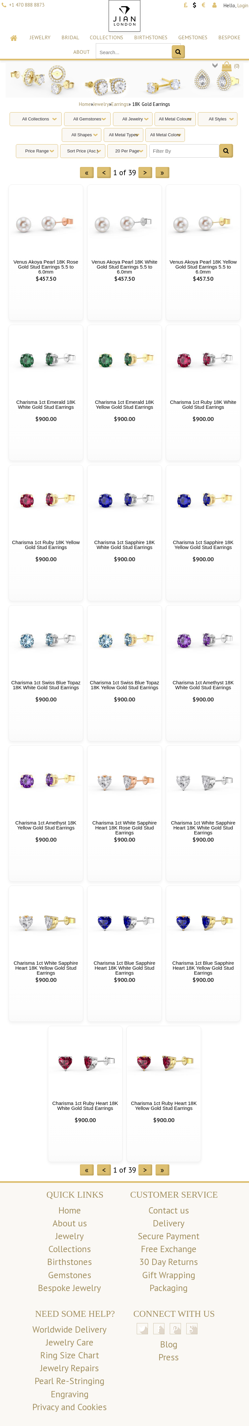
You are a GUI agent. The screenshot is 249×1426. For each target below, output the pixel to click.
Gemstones (192, 37)
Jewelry (40, 37)
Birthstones (150, 37)
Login (242, 5)
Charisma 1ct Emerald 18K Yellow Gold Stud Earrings (124, 404)
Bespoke (229, 37)
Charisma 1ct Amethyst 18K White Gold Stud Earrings (203, 685)
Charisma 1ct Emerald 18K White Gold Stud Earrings (45, 404)
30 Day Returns (168, 1262)
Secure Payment (168, 1236)
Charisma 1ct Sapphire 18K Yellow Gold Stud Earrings (203, 544)
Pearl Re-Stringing (69, 1381)
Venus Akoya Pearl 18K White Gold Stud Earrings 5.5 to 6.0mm (124, 267)
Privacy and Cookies (69, 1407)
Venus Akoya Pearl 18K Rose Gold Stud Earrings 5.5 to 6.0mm (46, 267)
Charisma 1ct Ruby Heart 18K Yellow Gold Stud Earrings (163, 1105)
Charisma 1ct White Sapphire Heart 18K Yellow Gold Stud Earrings (46, 968)
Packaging (169, 1288)
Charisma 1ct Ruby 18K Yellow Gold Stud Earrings (46, 544)
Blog (168, 1344)
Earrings (119, 104)
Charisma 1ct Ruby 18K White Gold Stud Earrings (203, 404)
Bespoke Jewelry (69, 1288)
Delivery (169, 1223)
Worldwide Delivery (69, 1329)
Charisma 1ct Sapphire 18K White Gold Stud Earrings (124, 544)
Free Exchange (168, 1249)
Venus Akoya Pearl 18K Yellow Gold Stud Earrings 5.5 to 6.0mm (202, 267)
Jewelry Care (69, 1342)
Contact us (168, 1210)
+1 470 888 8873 (27, 5)
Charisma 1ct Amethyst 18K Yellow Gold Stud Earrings (45, 825)
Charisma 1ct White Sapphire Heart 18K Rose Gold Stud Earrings (124, 827)
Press (169, 1357)
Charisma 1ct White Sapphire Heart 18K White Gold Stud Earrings (203, 827)
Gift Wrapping (168, 1275)
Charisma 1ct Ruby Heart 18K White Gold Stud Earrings (85, 1105)
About (81, 52)
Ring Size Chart (69, 1355)
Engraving (70, 1394)
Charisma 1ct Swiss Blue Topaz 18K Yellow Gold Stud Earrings (124, 685)
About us (70, 1223)
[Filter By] (184, 151)
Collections (106, 37)
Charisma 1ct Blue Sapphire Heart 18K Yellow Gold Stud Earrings (203, 968)
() (230, 66)
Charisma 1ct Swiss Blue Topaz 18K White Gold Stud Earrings (46, 685)
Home (85, 104)
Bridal (70, 37)
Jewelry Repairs (69, 1368)
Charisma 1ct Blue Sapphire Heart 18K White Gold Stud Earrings (125, 968)
